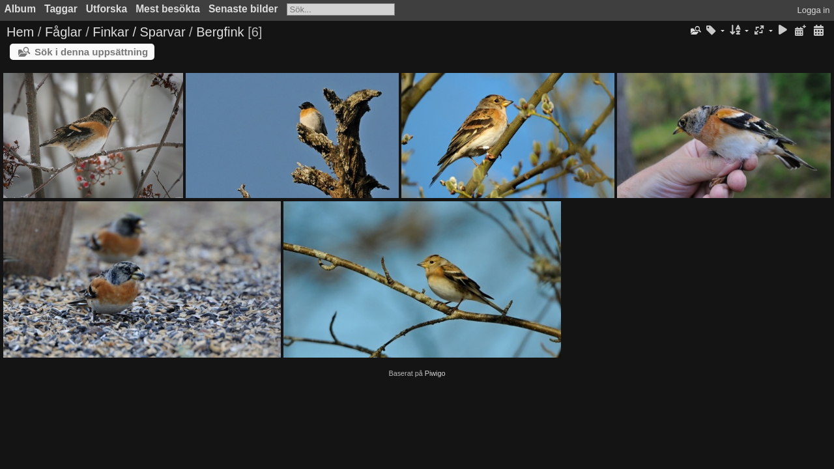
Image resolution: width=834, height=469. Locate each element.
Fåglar (63, 32)
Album (20, 8)
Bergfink (220, 32)
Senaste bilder (243, 8)
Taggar (61, 8)
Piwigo (435, 373)
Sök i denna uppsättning (91, 51)
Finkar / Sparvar (139, 32)
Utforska (106, 8)
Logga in (814, 10)
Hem (20, 32)
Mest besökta (168, 8)
